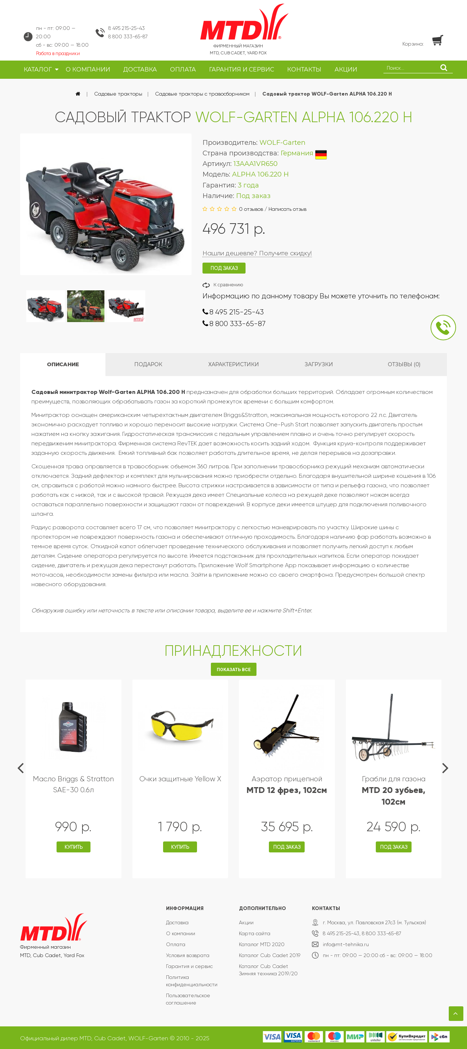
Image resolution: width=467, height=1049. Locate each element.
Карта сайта (254, 933)
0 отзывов (251, 209)
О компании (180, 933)
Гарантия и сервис (189, 966)
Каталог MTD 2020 (262, 944)
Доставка (177, 922)
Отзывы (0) (404, 364)
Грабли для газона (393, 790)
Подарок (148, 364)
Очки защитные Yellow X (180, 779)
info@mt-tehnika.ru (346, 944)
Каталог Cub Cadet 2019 (269, 955)
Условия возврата (187, 955)
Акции (246, 922)
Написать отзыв (287, 209)
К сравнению (228, 284)
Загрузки (319, 364)
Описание (63, 364)
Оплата (175, 944)
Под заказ (286, 847)
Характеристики (233, 364)
